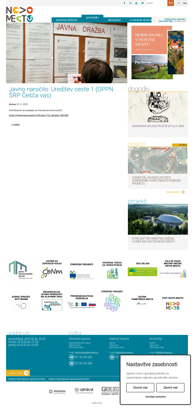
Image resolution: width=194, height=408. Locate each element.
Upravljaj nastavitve (155, 396)
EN (185, 3)
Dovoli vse (140, 387)
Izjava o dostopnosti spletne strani (26, 378)
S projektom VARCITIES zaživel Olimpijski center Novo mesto (153, 240)
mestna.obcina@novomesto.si (87, 352)
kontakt (178, 3)
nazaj (17, 124)
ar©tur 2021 (97, 403)
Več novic (173, 192)
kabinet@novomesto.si (124, 352)
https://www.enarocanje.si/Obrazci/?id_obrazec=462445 (38, 115)
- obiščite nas (172, 20)
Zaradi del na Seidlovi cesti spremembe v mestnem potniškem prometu (156, 180)
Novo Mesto (26, 14)
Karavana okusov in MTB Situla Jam (158, 126)
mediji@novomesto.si (164, 352)
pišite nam (18, 373)
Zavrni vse (170, 387)
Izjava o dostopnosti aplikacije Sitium (69, 378)
